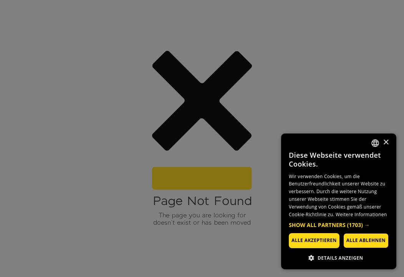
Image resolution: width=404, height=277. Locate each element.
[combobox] (375, 143)
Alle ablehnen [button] (366, 240)
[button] (339, 225)
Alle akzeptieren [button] (314, 240)
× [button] (386, 142)
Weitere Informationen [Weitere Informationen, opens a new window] (361, 214)
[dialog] (338, 201)
